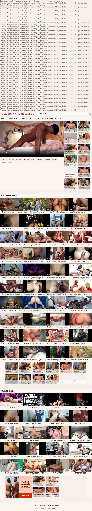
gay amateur (10, 159)
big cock (47, 159)
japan (32, 159)
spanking (18, 159)
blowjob (54, 159)
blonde (4, 162)
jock (9, 162)
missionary (40, 159)
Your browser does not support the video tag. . (32, 139)
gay (3, 159)
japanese (26, 159)
